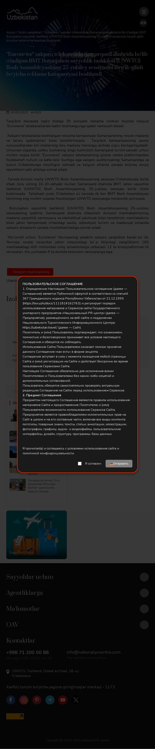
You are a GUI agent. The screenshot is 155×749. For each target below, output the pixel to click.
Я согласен (93, 463)
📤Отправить (119, 463)
